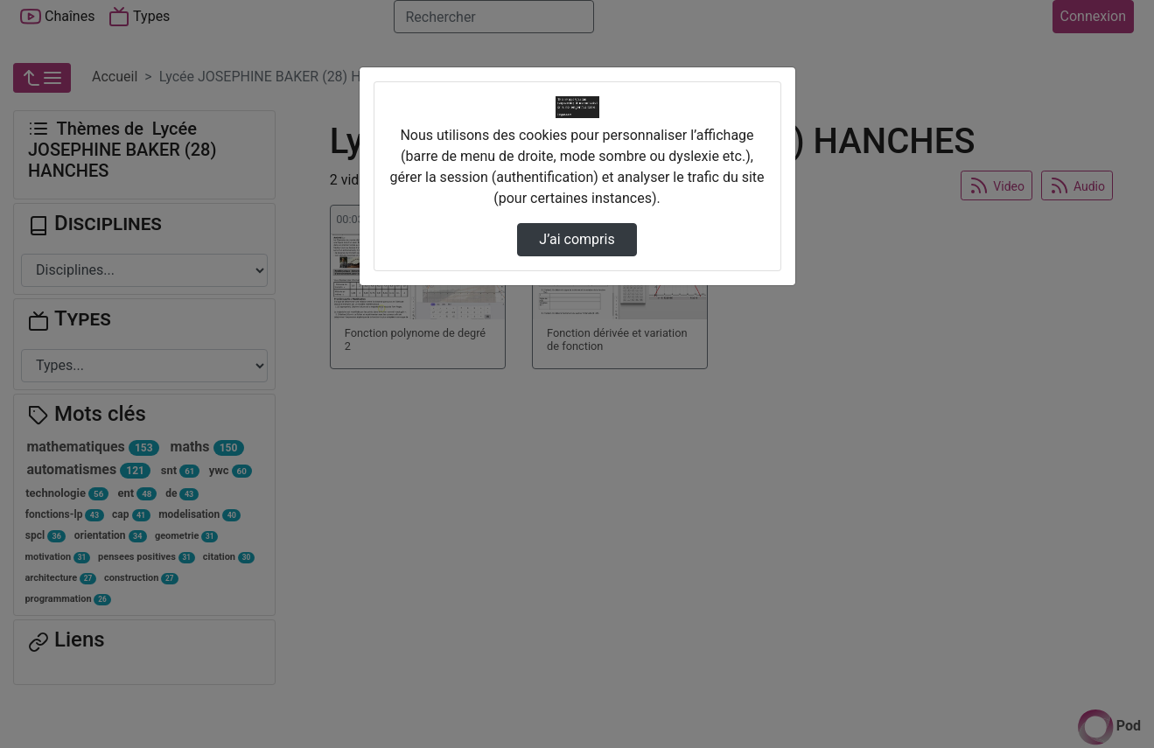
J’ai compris (576, 239)
